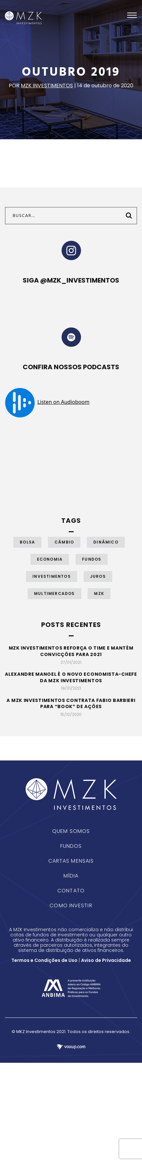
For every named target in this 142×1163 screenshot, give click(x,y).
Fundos (91, 559)
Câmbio (64, 542)
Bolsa (27, 542)
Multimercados (54, 593)
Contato (71, 890)
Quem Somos (71, 831)
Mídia (71, 875)
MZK (99, 593)
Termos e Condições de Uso (44, 960)
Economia (50, 559)
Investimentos (51, 576)
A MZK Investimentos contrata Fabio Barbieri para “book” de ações (70, 703)
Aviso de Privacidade (106, 960)
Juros (98, 576)
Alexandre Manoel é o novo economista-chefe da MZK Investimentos (71, 677)
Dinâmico (105, 542)
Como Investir (71, 905)
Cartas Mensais (71, 861)
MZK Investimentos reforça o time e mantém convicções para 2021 (71, 651)
